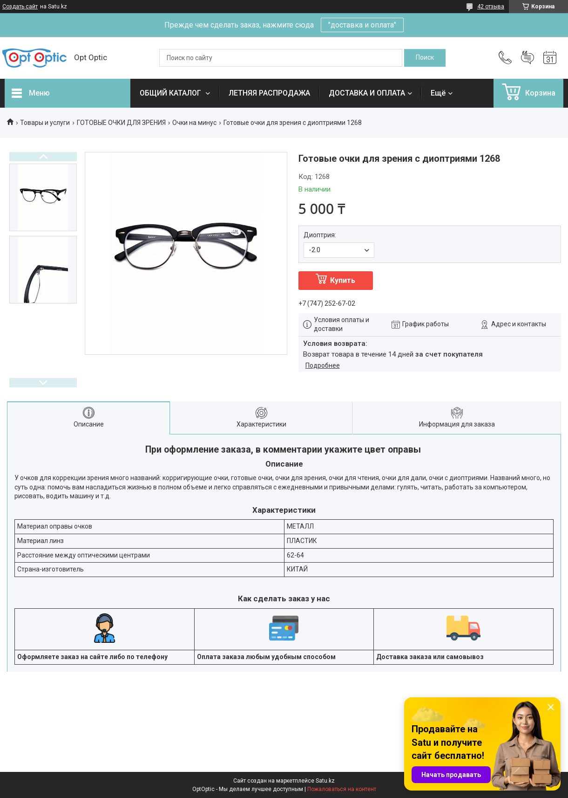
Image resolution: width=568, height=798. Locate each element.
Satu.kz (325, 780)
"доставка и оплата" (362, 25)
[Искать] (425, 58)
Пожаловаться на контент (341, 789)
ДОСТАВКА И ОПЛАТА (367, 93)
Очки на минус (194, 122)
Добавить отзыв (527, 57)
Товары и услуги (45, 122)
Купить (342, 280)
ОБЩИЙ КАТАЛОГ (171, 93)
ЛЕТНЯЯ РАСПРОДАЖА (269, 93)
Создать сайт (20, 6)
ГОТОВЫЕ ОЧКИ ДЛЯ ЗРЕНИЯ (121, 122)
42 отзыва (490, 6)
